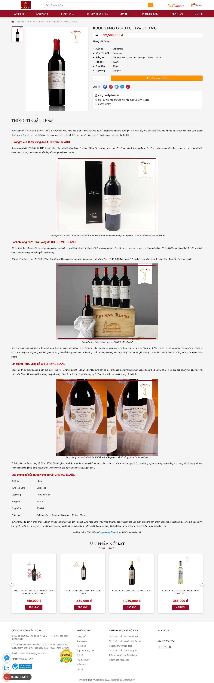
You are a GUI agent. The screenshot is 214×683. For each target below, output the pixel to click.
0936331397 (178, 6)
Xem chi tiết (62, 647)
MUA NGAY (34, 607)
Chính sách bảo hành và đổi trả (123, 636)
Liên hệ (80, 669)
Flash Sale (67, 14)
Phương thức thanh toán (120, 645)
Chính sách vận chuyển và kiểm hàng (126, 641)
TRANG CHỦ (17, 14)
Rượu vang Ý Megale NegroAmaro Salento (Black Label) (34, 592)
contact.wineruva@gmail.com (32, 653)
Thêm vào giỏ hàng (156, 78)
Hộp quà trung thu (97, 14)
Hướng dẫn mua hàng (119, 659)
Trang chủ (17, 21)
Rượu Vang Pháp (35, 21)
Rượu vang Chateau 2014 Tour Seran (83, 592)
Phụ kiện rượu (150, 14)
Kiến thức (177, 14)
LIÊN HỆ (199, 14)
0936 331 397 (26, 658)
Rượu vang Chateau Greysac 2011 (131, 590)
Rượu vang (42, 14)
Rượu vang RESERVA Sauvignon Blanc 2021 (180, 592)
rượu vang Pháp (107, 532)
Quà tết (124, 14)
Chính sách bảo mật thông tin (123, 650)
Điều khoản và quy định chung (123, 655)
